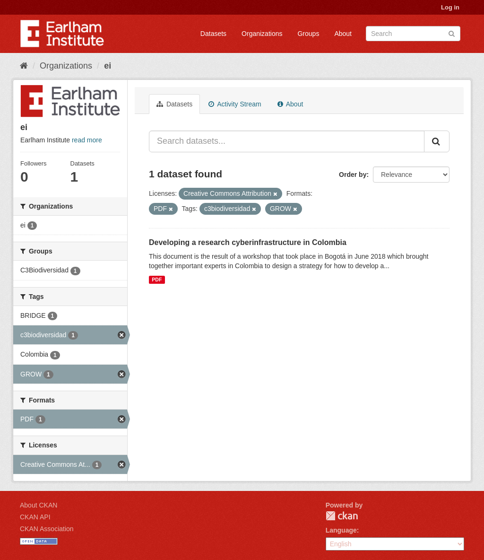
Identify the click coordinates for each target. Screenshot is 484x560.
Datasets (213, 33)
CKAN (342, 516)
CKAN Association (47, 529)
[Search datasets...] (286, 141)
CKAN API (35, 517)
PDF (157, 279)
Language (341, 530)
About (343, 33)
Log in (450, 7)
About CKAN (38, 505)
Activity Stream (234, 104)
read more (87, 140)
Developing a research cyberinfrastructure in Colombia (247, 242)
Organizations (262, 33)
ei (107, 65)
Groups (308, 33)
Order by (352, 174)
